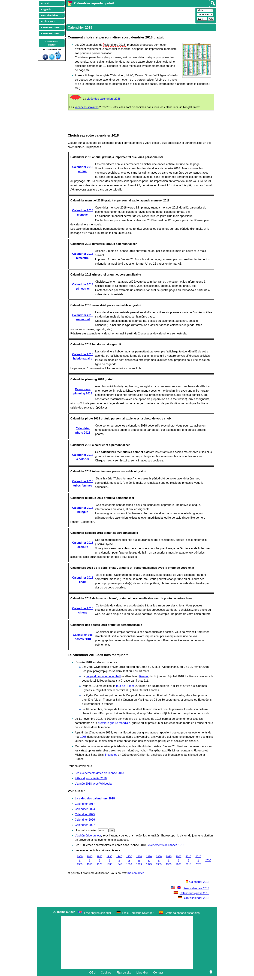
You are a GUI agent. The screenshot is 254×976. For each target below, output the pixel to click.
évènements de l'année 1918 (166, 845)
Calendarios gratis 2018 (191, 893)
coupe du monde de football (103, 676)
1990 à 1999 (168, 860)
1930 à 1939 (109, 860)
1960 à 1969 (139, 860)
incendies (111, 754)
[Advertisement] (130, 15)
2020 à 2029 (198, 860)
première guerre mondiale (114, 722)
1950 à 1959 (129, 860)
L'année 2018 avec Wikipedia (93, 783)
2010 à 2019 (188, 860)
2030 (208, 860)
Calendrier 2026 (85, 819)
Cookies (106, 972)
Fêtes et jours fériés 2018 (91, 778)
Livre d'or (142, 972)
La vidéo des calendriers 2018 (95, 798)
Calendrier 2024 (85, 809)
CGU (92, 972)
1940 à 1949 (119, 860)
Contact (158, 972)
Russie (143, 676)
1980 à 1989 (159, 860)
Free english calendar (97, 912)
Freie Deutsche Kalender (137, 912)
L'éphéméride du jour (88, 835)
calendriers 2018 (115, 44)
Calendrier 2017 (85, 803)
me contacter (135, 873)
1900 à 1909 (80, 860)
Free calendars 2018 (189, 888)
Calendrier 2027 (85, 824)
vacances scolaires (86, 107)
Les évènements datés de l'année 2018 (99, 773)
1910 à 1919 (89, 860)
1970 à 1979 (149, 860)
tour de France (125, 685)
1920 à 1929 (99, 860)
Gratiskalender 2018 (193, 897)
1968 (83, 736)
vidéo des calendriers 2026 (103, 98)
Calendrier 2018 (197, 881)
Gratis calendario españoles (182, 912)
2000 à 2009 (178, 860)
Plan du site (123, 972)
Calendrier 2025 (85, 814)
